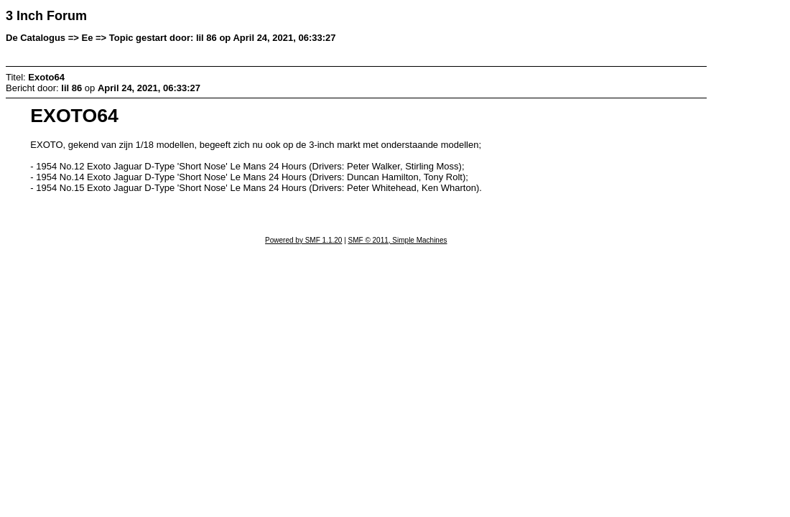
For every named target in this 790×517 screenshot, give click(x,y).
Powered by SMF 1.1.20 (303, 240)
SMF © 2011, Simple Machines (397, 240)
